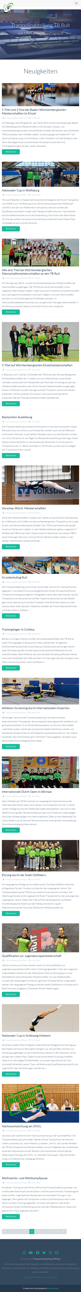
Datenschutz (42, 1277)
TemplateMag (53, 1288)
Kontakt (53, 1277)
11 (58, 1231)
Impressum (29, 1277)
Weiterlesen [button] (11, 152)
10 (53, 1231)
